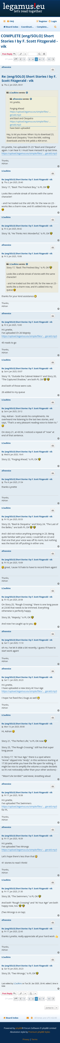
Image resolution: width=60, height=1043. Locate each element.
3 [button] (29, 59)
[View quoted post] (27, 92)
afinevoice (6, 67)
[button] (16, 59)
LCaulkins (14, 92)
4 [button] (32, 59)
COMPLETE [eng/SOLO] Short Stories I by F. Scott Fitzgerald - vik (29, 41)
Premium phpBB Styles (39, 1031)
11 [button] (49, 59)
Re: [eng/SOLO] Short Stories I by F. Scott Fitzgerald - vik (29, 78)
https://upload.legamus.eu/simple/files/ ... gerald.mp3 (30, 113)
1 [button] (24, 59)
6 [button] (39, 59)
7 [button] (43, 59)
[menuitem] (10, 21)
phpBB (19, 1028)
